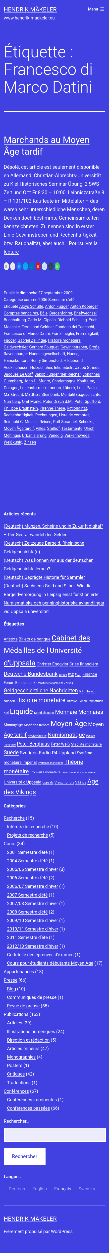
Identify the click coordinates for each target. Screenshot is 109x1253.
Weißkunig (13, 442)
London (54, 387)
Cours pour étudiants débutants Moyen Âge (50, 963)
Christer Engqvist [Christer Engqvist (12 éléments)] (52, 663)
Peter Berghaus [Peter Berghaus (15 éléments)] (33, 744)
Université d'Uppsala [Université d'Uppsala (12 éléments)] (22, 782)
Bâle (44, 313)
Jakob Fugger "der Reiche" (58, 374)
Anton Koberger (84, 306)
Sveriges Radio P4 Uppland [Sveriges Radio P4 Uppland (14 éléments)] (48, 753)
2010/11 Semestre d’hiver (32, 929)
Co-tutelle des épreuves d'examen (40, 954)
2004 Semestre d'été (27, 860)
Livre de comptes (74, 415)
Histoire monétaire (64, 340)
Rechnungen (46, 415)
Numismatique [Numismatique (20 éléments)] (66, 734)
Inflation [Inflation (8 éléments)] (71, 701)
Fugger (10, 340)
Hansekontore (16, 360)
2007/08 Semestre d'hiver (32, 903)
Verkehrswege (77, 435)
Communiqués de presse (31, 997)
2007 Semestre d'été (27, 895)
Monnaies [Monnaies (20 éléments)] (90, 712)
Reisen (46, 421)
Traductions (19, 1082)
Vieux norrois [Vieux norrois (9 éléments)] (64, 782)
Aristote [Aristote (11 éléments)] (11, 639)
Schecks (86, 421)
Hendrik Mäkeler (30, 9)
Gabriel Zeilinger (32, 340)
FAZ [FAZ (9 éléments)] (71, 674)
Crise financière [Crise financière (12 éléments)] (83, 663)
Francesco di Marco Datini (27, 333)
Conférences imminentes (32, 1099)
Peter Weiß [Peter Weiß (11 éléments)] (60, 744)
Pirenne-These (52, 408)
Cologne (11, 387)
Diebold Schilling (72, 319)
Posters (14, 1065)
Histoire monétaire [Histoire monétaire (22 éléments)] (40, 700)
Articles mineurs (23, 1048)
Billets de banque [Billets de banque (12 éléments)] (35, 638)
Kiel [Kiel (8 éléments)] (6, 713)
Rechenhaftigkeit (19, 415)
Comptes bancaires (21, 313)
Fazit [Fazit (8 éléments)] (78, 674)
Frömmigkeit (87, 333)
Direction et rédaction (28, 1040)
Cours (9, 843)
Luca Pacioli (88, 387)
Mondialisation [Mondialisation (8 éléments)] (44, 713)
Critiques (16, 1074)
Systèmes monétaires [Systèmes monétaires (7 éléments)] (50, 763)
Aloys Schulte (31, 306)
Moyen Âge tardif (19, 428)
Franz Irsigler (63, 333)
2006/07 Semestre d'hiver (32, 886)
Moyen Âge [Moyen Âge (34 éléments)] (69, 723)
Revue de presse (23, 1005)
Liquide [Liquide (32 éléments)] (21, 711)
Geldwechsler (15, 347)
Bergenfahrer (60, 313)
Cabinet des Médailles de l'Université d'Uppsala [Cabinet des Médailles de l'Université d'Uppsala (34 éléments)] (47, 650)
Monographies (21, 1057)
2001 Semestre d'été (27, 852)
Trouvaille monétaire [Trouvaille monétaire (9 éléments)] (45, 772)
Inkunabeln (63, 367)
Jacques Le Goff (18, 374)
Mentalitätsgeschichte (80, 394)
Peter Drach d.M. (58, 401)
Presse (10, 980)
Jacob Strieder (88, 367)
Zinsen (30, 442)
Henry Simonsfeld (46, 360)
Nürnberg (12, 401)
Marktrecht (13, 394)
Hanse (72, 353)
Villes (40, 428)
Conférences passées (28, 1108)
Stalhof (53, 428)
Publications (16, 1014)
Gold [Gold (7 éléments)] (81, 691)
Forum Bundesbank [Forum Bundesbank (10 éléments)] (19, 682)
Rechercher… (16, 1121)
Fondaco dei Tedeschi (74, 326)
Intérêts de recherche (28, 826)
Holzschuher (41, 367)
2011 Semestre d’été (27, 937)
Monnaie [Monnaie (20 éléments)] (66, 712)
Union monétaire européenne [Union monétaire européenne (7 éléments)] (78, 772)
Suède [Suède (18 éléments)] (11, 752)
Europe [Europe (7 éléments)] (63, 674)
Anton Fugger (57, 306)
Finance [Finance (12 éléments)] (89, 674)
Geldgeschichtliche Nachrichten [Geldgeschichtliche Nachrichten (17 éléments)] (41, 690)
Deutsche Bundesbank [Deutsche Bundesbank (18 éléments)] (30, 674)
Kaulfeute (85, 381)
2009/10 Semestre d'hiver (32, 920)
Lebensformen (33, 387)
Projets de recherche (27, 835)
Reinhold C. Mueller (21, 421)
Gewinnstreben (73, 347)
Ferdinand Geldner (38, 326)
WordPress (61, 1231)
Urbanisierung (34, 435)
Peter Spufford (87, 401)
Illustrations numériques (31, 1031)
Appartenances (19, 971)
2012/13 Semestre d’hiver (32, 946)
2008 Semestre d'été (27, 912)
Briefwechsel (85, 313)
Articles (14, 1022)
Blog (11, 988)
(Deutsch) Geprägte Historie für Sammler (44, 577)
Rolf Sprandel (65, 421)
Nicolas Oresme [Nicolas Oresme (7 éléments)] (37, 735)
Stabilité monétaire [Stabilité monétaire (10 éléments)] (86, 744)
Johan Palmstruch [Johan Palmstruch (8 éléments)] (91, 701)
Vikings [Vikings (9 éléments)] (80, 782)
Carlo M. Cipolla (42, 319)
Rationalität (77, 408)
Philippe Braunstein (21, 408)
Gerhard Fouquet (44, 347)
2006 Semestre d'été (56, 299)
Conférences (16, 1091)
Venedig (55, 435)
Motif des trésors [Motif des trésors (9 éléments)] (37, 725)
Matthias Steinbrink (42, 394)
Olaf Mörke (31, 401)
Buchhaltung (15, 319)
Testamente (72, 428)
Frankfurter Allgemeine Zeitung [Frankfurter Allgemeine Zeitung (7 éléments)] (55, 683)
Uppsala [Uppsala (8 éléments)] (48, 782)
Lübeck (69, 387)
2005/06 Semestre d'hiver (32, 869)
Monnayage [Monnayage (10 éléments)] (13, 725)
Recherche (14, 818)
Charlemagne (63, 381)
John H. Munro (37, 381)
